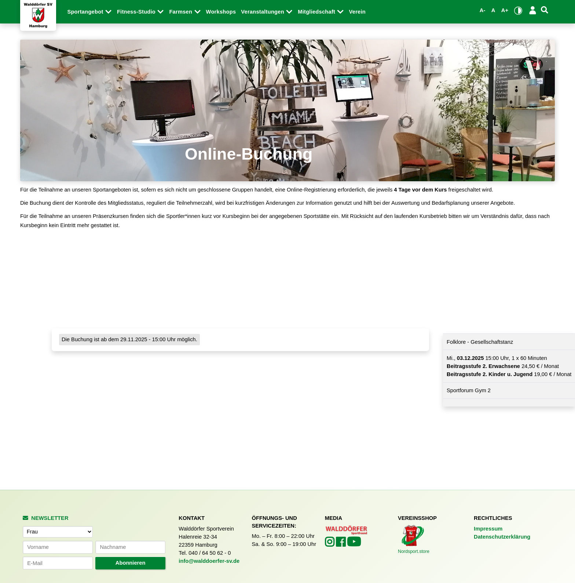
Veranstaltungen (267, 12)
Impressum (488, 529)
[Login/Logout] (532, 10)
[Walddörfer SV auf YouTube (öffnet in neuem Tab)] (354, 544)
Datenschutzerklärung (502, 537)
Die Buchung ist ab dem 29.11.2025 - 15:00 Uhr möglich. (129, 340)
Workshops (221, 12)
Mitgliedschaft (321, 12)
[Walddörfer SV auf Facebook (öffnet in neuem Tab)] (341, 544)
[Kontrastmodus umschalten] (518, 10)
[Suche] (544, 10)
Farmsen (185, 12)
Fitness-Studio (140, 12)
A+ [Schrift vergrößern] (505, 10)
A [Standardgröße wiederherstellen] (493, 10)
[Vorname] (57, 547)
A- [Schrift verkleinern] (483, 10)
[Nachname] (130, 547)
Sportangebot (89, 12)
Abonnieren (131, 563)
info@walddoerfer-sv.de (209, 561)
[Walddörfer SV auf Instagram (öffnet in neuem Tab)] (330, 544)
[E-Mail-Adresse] (57, 563)
